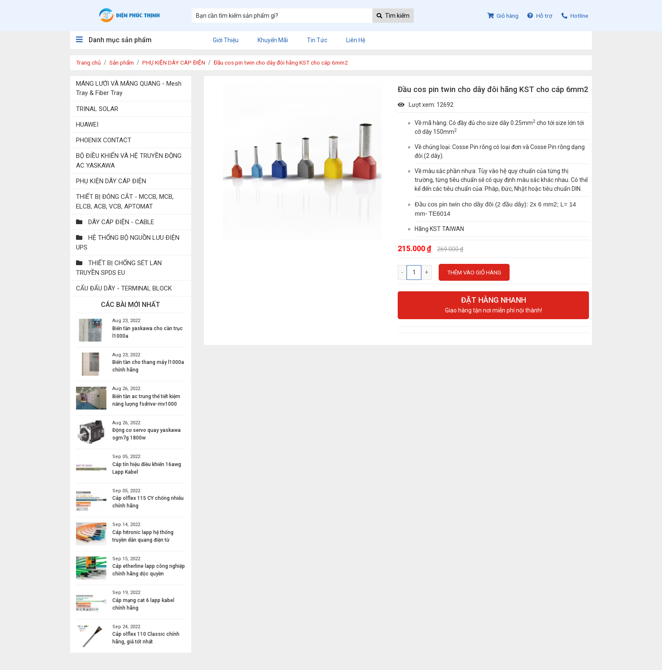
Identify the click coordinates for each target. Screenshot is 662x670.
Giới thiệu (226, 40)
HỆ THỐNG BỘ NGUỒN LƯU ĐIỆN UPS (122, 246)
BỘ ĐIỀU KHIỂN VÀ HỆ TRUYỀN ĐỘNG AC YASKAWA (121, 162)
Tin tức (317, 40)
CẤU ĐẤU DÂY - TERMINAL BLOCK (126, 293)
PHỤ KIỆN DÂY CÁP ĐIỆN (179, 62)
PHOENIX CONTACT (105, 142)
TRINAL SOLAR (98, 109)
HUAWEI (88, 125)
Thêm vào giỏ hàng (475, 272)
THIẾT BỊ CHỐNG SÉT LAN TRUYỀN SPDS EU (120, 272)
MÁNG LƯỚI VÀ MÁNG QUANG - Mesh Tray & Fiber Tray (122, 88)
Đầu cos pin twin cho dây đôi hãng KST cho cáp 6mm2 (290, 62)
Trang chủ (89, 62)
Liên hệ (355, 40)
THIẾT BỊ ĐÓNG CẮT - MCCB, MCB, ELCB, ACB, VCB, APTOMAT (126, 204)
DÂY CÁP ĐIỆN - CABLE (116, 225)
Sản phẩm (124, 62)
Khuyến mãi (273, 40)
